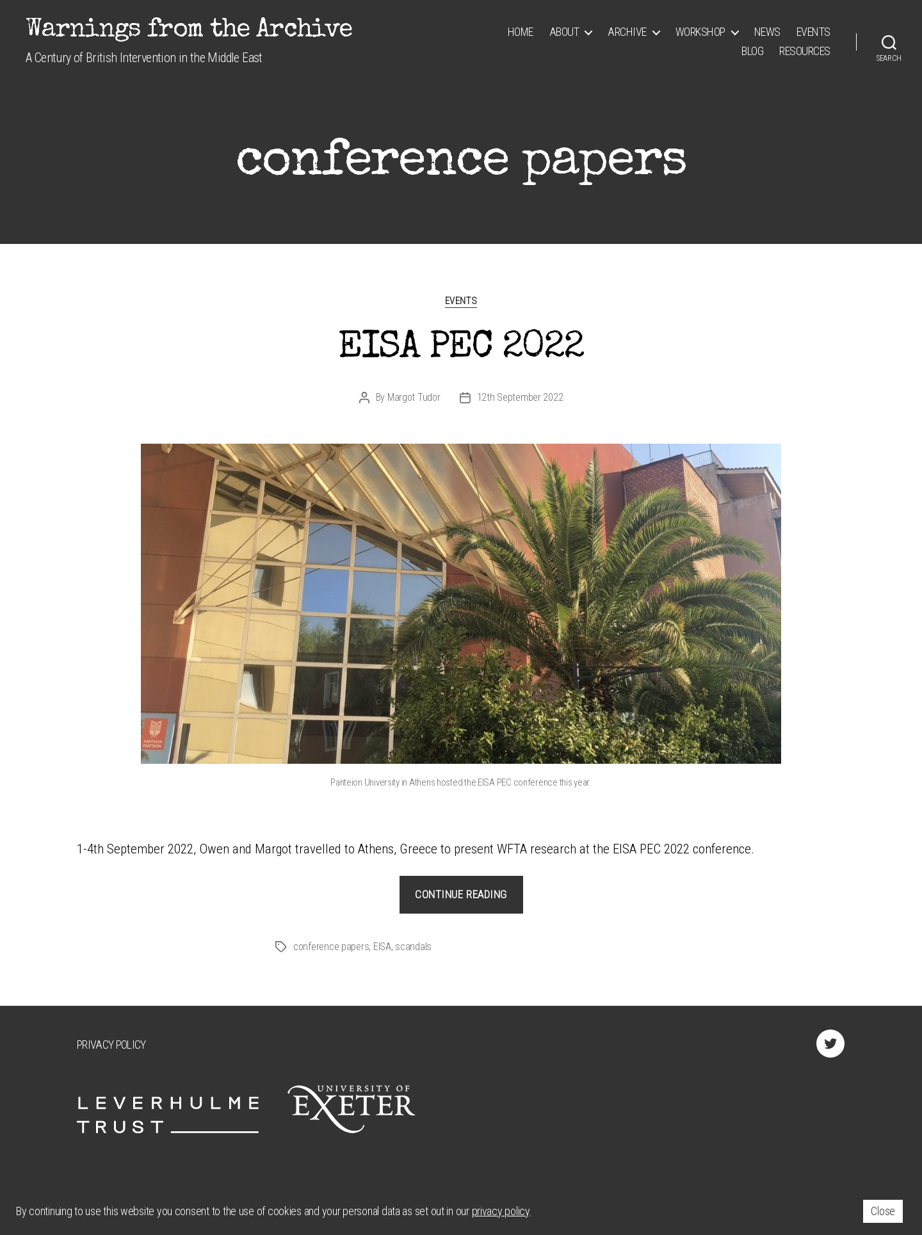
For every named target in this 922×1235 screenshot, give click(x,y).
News (767, 31)
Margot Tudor (414, 397)
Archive (627, 31)
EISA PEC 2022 (461, 349)
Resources (804, 51)
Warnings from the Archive (189, 31)
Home (520, 31)
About (564, 31)
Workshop (700, 31)
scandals (413, 946)
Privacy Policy (111, 1044)
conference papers (331, 946)
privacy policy (501, 1211)
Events (813, 31)
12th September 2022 (520, 397)
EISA (382, 946)
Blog (752, 51)
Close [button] (883, 1211)
